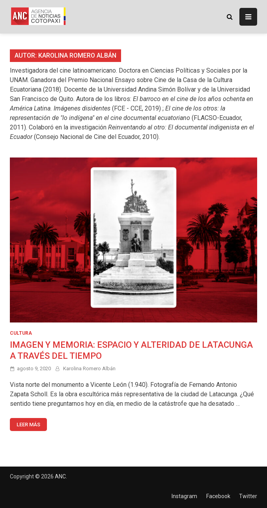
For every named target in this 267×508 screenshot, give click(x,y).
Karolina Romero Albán (89, 368)
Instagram (184, 496)
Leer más (28, 424)
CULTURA (21, 333)
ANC (60, 476)
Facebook (218, 496)
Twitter (248, 496)
